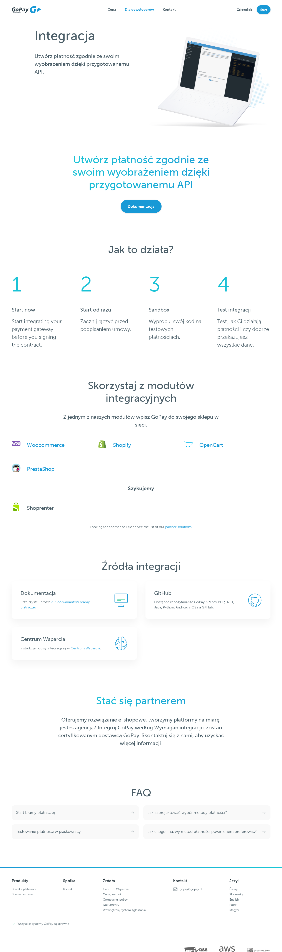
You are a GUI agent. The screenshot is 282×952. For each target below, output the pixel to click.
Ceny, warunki (112, 894)
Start (263, 10)
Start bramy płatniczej (35, 812)
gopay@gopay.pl (191, 889)
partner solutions (178, 527)
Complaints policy (115, 899)
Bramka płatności (24, 889)
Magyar (234, 910)
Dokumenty (111, 905)
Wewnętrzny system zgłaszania (124, 910)
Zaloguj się (244, 10)
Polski (233, 905)
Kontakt (169, 9)
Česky (233, 889)
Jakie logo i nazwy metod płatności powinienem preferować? (202, 831)
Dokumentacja (141, 206)
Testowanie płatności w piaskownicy (48, 831)
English (234, 899)
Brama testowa (22, 894)
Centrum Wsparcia (85, 648)
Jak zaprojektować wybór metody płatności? (187, 812)
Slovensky (236, 894)
